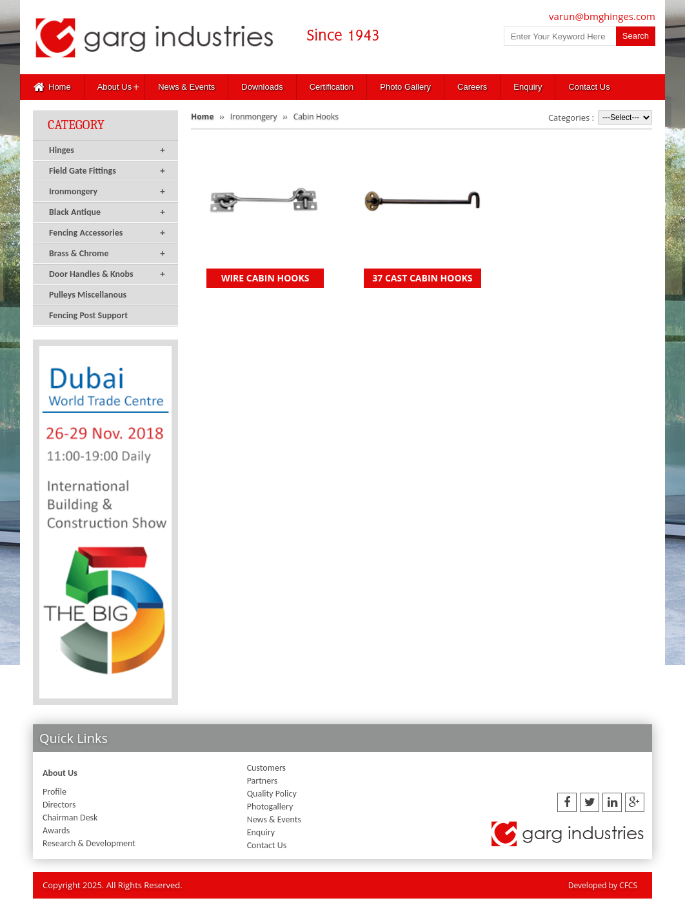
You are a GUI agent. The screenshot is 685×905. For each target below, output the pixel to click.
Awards (56, 830)
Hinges (107, 150)
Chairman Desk (70, 817)
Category (76, 124)
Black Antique (107, 212)
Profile (54, 791)
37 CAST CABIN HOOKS (422, 278)
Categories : (571, 117)
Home (52, 87)
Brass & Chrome (107, 253)
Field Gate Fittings (107, 171)
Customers (266, 767)
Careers (472, 87)
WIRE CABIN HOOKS (265, 278)
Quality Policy (272, 793)
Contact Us (589, 87)
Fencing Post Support (88, 315)
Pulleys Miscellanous (87, 294)
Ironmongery (107, 191)
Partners (262, 780)
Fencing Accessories (107, 233)
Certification (332, 87)
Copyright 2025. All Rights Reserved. (113, 885)
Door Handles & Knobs (107, 274)
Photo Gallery (405, 87)
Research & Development (89, 843)
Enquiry (527, 87)
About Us (114, 87)
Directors (59, 804)
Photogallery (270, 806)
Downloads (262, 87)
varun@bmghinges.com (602, 16)
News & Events (186, 87)
